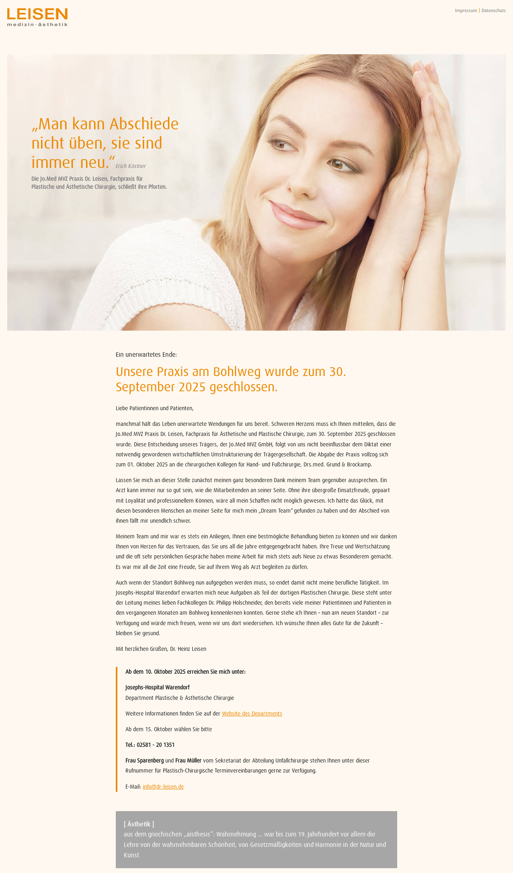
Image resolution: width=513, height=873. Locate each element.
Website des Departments (252, 713)
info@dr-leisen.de (163, 786)
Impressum (466, 10)
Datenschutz (494, 10)
